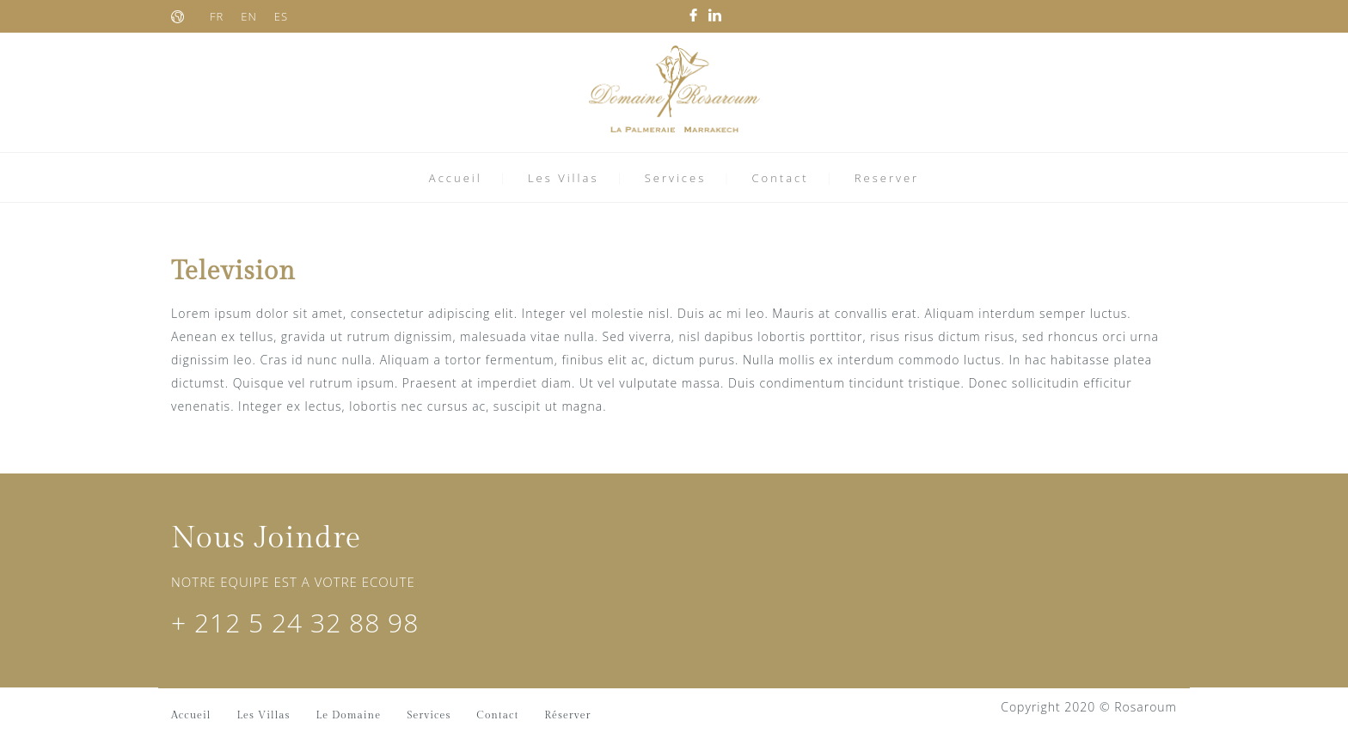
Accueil (455, 178)
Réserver (567, 715)
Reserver (887, 178)
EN (249, 16)
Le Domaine (349, 715)
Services (676, 178)
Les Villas (563, 178)
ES (281, 16)
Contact (779, 178)
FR (217, 16)
